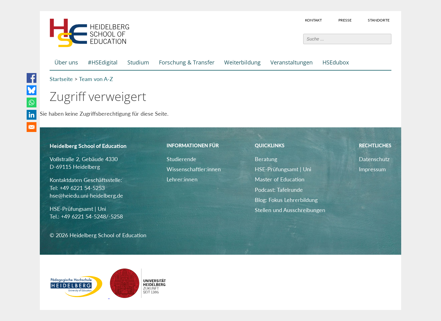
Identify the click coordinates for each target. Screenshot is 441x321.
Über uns (66, 62)
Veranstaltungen (291, 62)
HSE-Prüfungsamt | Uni (283, 169)
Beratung (266, 159)
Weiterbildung (242, 62)
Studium (138, 62)
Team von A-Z (96, 78)
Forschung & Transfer (186, 62)
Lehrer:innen (182, 179)
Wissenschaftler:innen (194, 169)
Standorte (379, 19)
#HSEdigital (103, 62)
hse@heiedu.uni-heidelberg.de (86, 195)
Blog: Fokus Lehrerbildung (286, 199)
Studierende (181, 159)
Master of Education (279, 179)
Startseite (61, 78)
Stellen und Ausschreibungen (290, 210)
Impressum (372, 169)
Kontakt (313, 19)
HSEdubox (335, 62)
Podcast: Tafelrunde (279, 189)
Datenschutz (374, 159)
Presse (345, 19)
